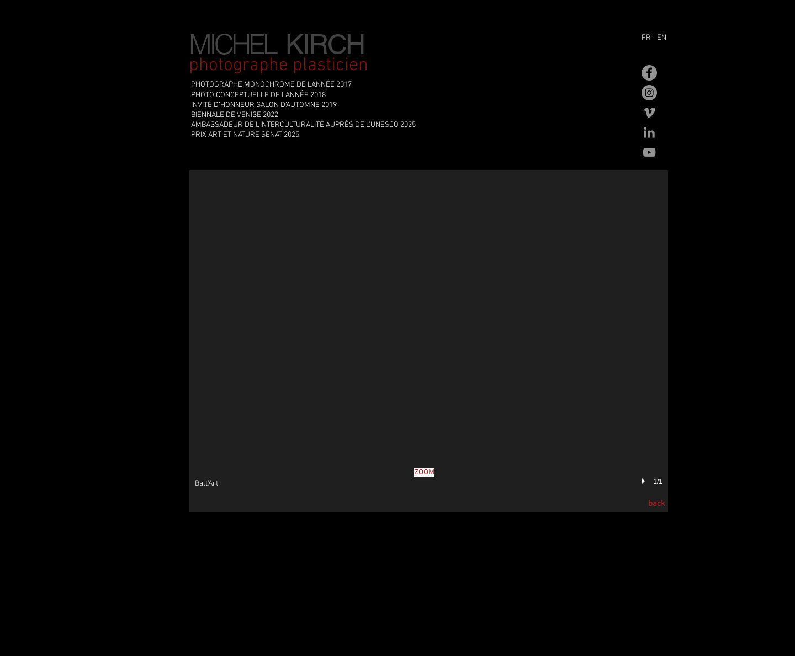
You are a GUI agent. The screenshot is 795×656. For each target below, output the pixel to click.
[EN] (664, 38)
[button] (428, 341)
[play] (644, 481)
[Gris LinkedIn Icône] (649, 132)
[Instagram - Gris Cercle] (649, 92)
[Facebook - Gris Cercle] (649, 73)
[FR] (648, 38)
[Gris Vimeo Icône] (649, 112)
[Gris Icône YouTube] (649, 152)
